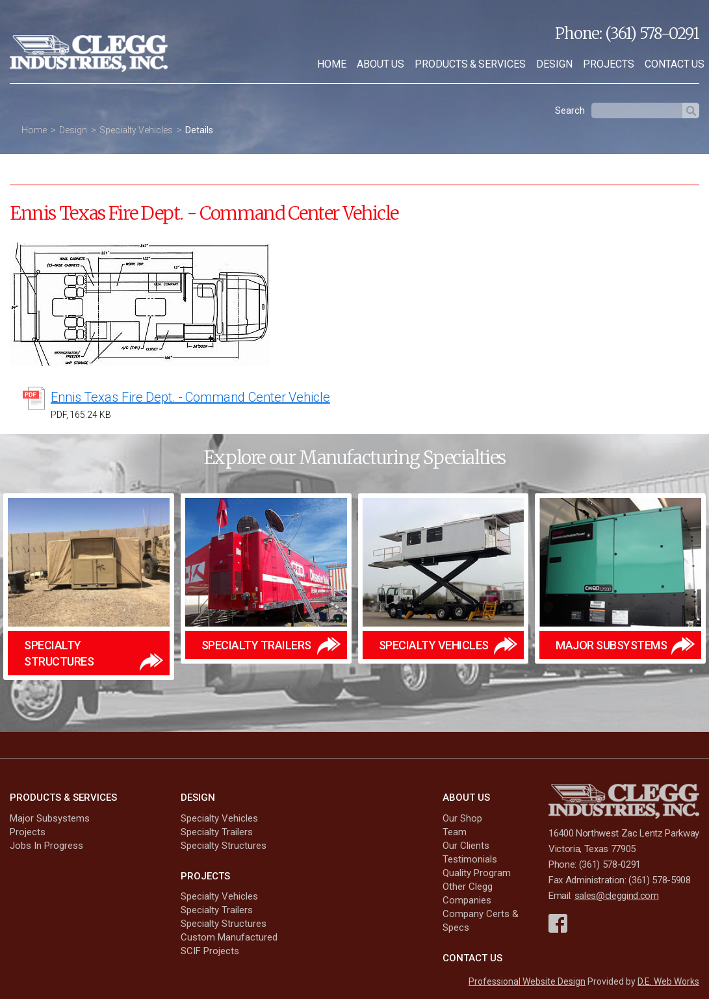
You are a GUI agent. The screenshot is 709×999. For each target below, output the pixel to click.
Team (455, 832)
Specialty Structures (223, 845)
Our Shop (462, 818)
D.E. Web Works (668, 981)
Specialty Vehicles (136, 130)
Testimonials (470, 859)
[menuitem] (332, 64)
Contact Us (472, 958)
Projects (608, 64)
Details (199, 130)
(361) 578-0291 (652, 33)
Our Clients (466, 845)
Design (554, 64)
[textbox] (636, 110)
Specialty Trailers (217, 832)
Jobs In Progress (46, 845)
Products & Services (470, 64)
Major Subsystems (50, 818)
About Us (380, 64)
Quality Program (477, 873)
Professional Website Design (527, 981)
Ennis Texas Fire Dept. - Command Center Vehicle (190, 397)
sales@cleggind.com (616, 896)
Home (331, 64)
